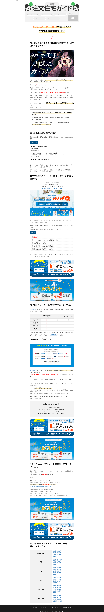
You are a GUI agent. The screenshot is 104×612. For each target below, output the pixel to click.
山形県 (54, 553)
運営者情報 (35, 605)
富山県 (59, 566)
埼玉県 (59, 559)
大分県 (54, 597)
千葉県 (54, 559)
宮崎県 (59, 597)
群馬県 (59, 561)
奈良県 (59, 579)
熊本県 (59, 596)
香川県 (59, 589)
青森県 (59, 549)
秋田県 (59, 551)
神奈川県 (59, 557)
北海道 (54, 549)
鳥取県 (54, 584)
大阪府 (54, 576)
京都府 (54, 577)
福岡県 (54, 594)
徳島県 (59, 587)
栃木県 (54, 563)
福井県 (59, 567)
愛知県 (54, 573)
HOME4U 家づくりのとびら (52, 187)
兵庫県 (59, 576)
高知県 (54, 589)
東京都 (54, 557)
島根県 (59, 584)
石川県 (54, 567)
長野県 (59, 569)
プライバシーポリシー (44, 605)
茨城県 (54, 561)
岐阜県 (54, 571)
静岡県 (59, 571)
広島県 (59, 586)
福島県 (54, 554)
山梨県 (54, 569)
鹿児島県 (55, 599)
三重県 (59, 577)
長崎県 (54, 596)
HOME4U (33, 308)
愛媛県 (54, 591)
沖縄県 (60, 599)
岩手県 (54, 551)
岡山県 (54, 586)
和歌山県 (55, 581)
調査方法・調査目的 (67, 605)
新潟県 (54, 566)
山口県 (54, 587)
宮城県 (59, 553)
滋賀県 (54, 579)
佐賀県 (59, 594)
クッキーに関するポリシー (56, 605)
